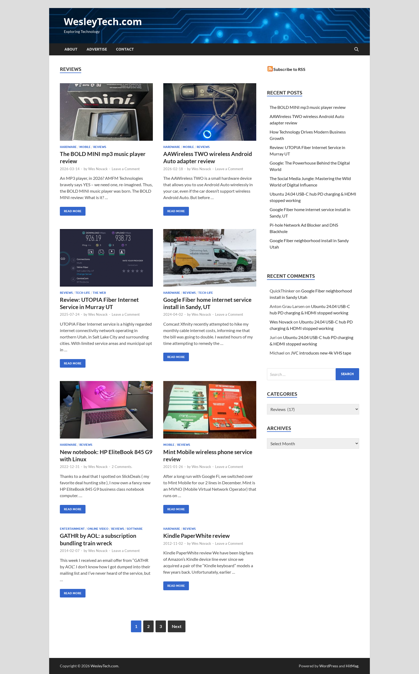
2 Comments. (122, 466)
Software (135, 529)
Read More (71, 210)
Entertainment (72, 529)
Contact (125, 49)
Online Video (97, 529)
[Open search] (356, 49)
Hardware (68, 147)
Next (176, 626)
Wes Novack (98, 169)
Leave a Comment (126, 169)
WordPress (328, 666)
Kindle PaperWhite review (196, 535)
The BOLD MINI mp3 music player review (308, 107)
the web (99, 293)
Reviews (99, 147)
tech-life (82, 293)
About (70, 49)
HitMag (352, 666)
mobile (85, 147)
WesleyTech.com (103, 21)
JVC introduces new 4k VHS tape (321, 352)
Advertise (97, 49)
